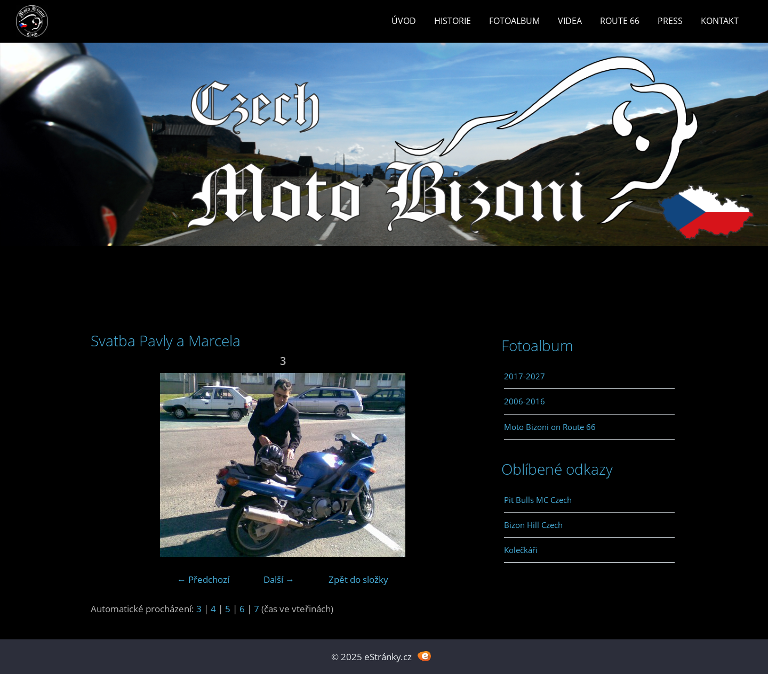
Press (670, 21)
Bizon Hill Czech (533, 524)
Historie (452, 21)
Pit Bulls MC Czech (538, 499)
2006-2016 (524, 401)
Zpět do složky (358, 579)
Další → (278, 579)
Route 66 (619, 21)
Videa (570, 21)
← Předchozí (203, 579)
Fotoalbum (514, 21)
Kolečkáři (521, 550)
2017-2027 (524, 376)
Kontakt (720, 21)
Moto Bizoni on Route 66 (550, 426)
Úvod (403, 21)
